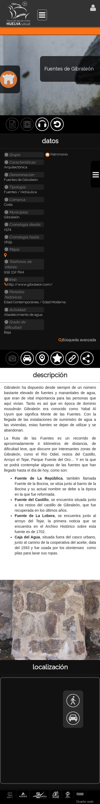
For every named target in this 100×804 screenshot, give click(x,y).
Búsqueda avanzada (77, 340)
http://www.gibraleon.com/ (28, 284)
